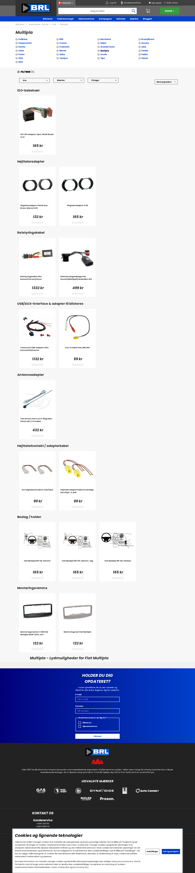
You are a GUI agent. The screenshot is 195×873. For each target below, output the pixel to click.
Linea (21, 50)
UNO (20, 62)
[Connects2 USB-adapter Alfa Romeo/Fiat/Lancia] (37, 351)
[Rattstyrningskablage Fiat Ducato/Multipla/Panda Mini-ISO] (77, 280)
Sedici (144, 54)
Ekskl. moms (172, 3)
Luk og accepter (171, 851)
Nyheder (121, 18)
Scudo (103, 54)
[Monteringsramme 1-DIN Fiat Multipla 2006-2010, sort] (37, 636)
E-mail (78, 694)
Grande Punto (107, 46)
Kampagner (105, 18)
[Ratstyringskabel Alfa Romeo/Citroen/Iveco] (37, 280)
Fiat (54, 24)
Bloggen (147, 18)
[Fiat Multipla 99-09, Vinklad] (117, 565)
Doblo (103, 43)
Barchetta (105, 39)
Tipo (102, 58)
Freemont (64, 46)
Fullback (22, 39)
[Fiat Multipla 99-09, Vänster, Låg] (77, 565)
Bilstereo (48, 18)
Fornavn (79, 706)
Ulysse (144, 58)
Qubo (62, 54)
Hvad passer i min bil (38, 24)
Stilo (20, 58)
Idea (143, 46)
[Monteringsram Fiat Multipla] (77, 636)
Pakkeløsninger (65, 18)
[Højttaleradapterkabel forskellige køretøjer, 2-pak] (77, 493)
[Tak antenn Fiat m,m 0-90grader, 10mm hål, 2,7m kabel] (37, 422)
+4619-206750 (42, 823)
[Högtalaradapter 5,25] (77, 209)
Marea (62, 50)
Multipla (64, 24)
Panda (144, 50)
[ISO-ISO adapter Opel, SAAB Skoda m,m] (37, 138)
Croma (62, 43)
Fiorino (21, 46)
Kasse (169, 10)
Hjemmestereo (86, 18)
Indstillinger (152, 851)
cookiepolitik (82, 845)
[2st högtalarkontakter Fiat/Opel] (37, 493)
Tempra (63, 58)
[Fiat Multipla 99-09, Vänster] (37, 565)
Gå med (97, 736)
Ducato (145, 43)
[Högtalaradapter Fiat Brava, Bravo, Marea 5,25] (37, 209)
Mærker (134, 18)
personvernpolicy (125, 861)
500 (61, 39)
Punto (21, 54)
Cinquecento (25, 43)
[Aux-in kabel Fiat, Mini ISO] (77, 351)
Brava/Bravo (147, 39)
